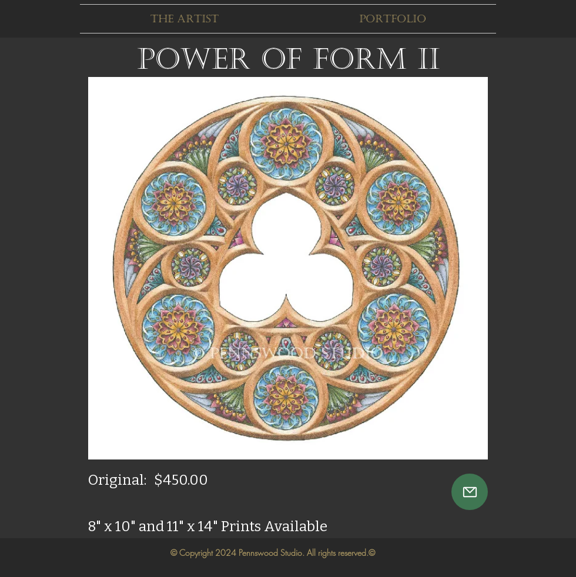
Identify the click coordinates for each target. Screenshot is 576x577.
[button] (184, 19)
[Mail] (469, 492)
